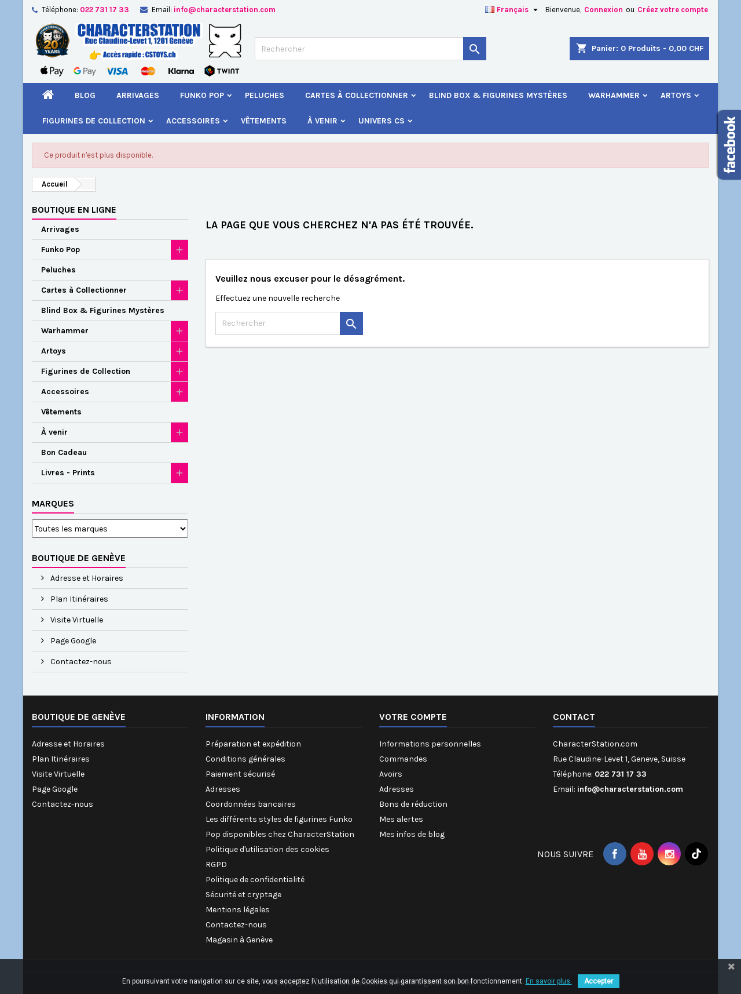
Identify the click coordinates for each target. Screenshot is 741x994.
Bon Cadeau (64, 452)
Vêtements (264, 121)
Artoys (676, 95)
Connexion (603, 9)
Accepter (598, 981)
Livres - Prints (68, 473)
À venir (322, 121)
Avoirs (390, 774)
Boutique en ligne (74, 209)
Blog (85, 95)
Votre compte (413, 716)
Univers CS (381, 121)
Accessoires (193, 121)
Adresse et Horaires (86, 578)
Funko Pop (202, 95)
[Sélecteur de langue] (513, 10)
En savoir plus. (549, 981)
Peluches (264, 95)
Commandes (403, 759)
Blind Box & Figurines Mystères (498, 95)
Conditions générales (245, 759)
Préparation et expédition (253, 744)
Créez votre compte (672, 9)
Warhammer (614, 95)
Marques (53, 503)
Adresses (223, 789)
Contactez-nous (80, 662)
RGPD (216, 864)
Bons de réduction (413, 804)
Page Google (72, 641)
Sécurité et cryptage (243, 895)
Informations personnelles (430, 744)
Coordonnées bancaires (251, 804)
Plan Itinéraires (78, 599)
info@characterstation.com (225, 9)
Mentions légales (238, 910)
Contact (574, 716)
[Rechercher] (370, 48)
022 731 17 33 (104, 9)
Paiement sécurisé (240, 774)
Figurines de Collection (93, 121)
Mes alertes (401, 819)
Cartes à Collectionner (356, 95)
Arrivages (137, 95)
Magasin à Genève (239, 940)
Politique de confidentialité (255, 879)
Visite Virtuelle (76, 620)
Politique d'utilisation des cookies (267, 849)
